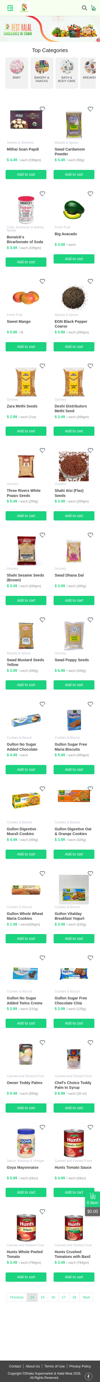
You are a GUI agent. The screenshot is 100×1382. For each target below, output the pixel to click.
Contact (15, 1366)
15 (43, 1297)
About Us (33, 1366)
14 (32, 1297)
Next (86, 1297)
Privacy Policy (80, 1366)
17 (64, 1297)
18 (74, 1297)
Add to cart (26, 174)
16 (53, 1297)
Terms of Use (54, 1366)
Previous (17, 1297)
